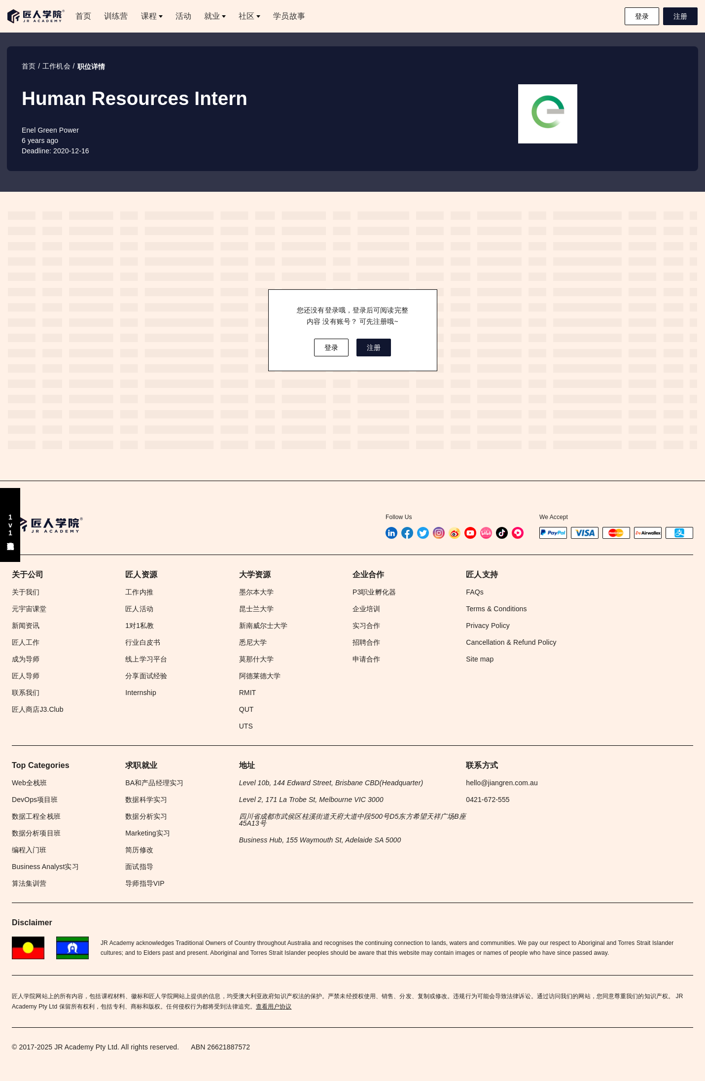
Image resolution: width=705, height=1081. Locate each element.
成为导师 (25, 659)
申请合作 (366, 659)
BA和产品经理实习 (154, 782)
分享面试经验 (146, 675)
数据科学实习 (146, 799)
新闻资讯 (25, 625)
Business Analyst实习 (45, 866)
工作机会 (56, 66)
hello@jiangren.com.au (502, 782)
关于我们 (25, 592)
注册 (680, 16)
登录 (642, 16)
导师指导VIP (144, 883)
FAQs (474, 592)
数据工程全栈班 (36, 816)
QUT (246, 709)
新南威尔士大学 (263, 625)
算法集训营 (29, 883)
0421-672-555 (487, 799)
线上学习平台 (146, 659)
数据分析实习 (146, 816)
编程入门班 (29, 849)
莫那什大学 (256, 659)
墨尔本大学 (256, 592)
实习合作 (366, 625)
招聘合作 (366, 642)
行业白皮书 (142, 642)
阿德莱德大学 (260, 675)
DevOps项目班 (35, 799)
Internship (140, 692)
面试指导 (139, 866)
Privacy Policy (488, 625)
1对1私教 (139, 625)
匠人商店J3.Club (38, 709)
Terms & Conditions (496, 608)
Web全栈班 (29, 782)
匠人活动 (139, 608)
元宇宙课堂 (29, 608)
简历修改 (139, 849)
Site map (480, 659)
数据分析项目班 (36, 833)
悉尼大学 (253, 642)
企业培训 (366, 608)
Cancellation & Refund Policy (511, 642)
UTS (246, 726)
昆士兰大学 (256, 608)
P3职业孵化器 (374, 592)
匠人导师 (25, 675)
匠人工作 (25, 642)
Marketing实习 (147, 833)
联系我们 (25, 692)
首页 (28, 66)
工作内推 (139, 592)
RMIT (247, 692)
